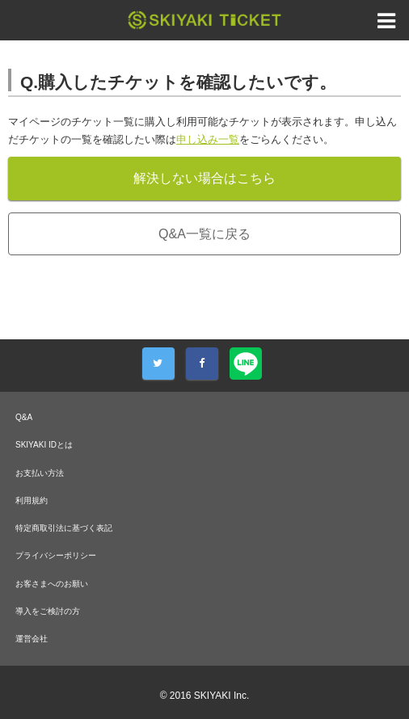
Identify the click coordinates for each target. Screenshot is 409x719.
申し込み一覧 (207, 139)
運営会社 (31, 638)
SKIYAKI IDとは (44, 444)
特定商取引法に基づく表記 (63, 527)
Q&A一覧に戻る (204, 234)
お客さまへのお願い (51, 583)
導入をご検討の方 (47, 611)
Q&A (23, 417)
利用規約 (31, 500)
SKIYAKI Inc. (221, 695)
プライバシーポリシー (55, 555)
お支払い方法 (39, 473)
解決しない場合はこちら (204, 178)
